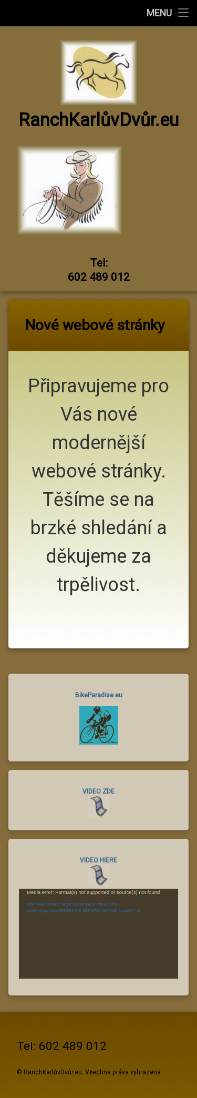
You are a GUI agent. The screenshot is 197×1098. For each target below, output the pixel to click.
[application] (98, 933)
